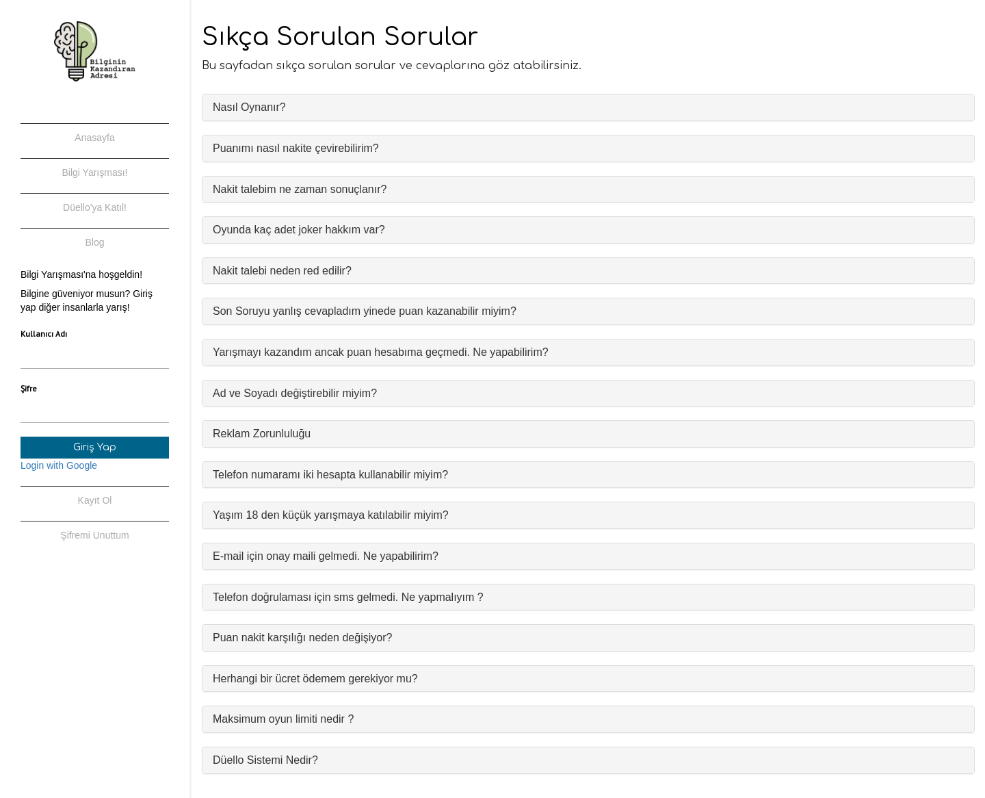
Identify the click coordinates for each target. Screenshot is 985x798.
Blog (94, 242)
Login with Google (59, 465)
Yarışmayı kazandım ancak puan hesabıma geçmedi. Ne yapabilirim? (381, 352)
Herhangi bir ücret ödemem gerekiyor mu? (315, 678)
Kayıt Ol (95, 500)
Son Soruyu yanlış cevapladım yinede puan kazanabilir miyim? (364, 311)
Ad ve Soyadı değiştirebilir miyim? (295, 393)
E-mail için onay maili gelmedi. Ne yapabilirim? (325, 556)
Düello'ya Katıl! (95, 207)
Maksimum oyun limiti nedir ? (283, 719)
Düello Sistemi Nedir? (265, 760)
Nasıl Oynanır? (249, 107)
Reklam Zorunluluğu (262, 433)
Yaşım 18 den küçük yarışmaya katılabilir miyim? (331, 515)
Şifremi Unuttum (94, 535)
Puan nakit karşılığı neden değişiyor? (302, 637)
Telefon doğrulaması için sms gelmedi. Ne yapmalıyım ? (348, 597)
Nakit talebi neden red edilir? (282, 270)
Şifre (29, 388)
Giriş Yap (94, 447)
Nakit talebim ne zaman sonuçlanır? (299, 189)
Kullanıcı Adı (44, 334)
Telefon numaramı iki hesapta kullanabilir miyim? (330, 474)
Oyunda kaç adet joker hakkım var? (299, 229)
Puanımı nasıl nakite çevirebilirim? (296, 148)
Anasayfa (94, 137)
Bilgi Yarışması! (95, 172)
